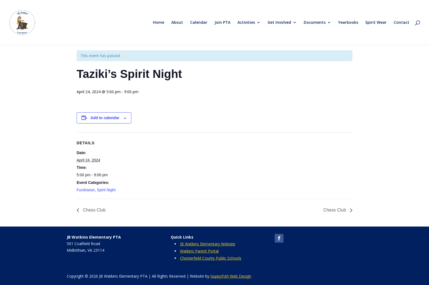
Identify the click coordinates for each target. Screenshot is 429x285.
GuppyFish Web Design (230, 276)
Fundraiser (86, 190)
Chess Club (94, 210)
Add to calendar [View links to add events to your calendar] (105, 118)
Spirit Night (106, 190)
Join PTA (222, 22)
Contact (401, 22)
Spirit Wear (376, 22)
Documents (315, 22)
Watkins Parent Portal (199, 251)
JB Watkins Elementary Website (207, 243)
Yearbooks (348, 22)
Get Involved (279, 22)
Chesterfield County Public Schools (210, 258)
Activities (246, 22)
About (177, 22)
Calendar (198, 22)
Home (158, 22)
